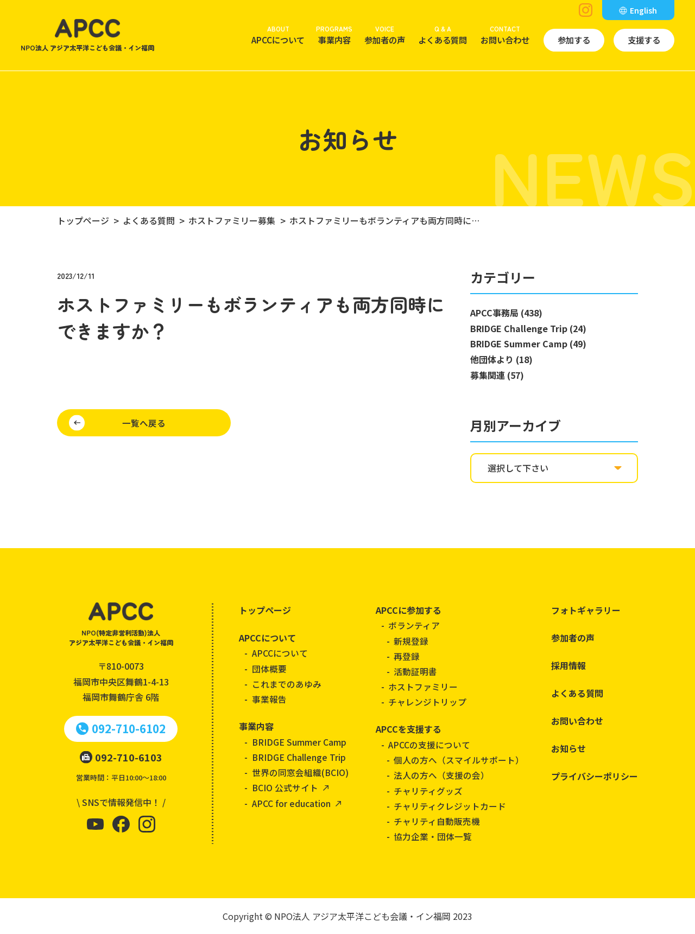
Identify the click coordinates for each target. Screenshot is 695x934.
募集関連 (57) (497, 375)
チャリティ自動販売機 (437, 821)
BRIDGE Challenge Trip (299, 757)
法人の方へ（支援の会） (441, 775)
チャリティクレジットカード (450, 806)
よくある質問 (442, 34)
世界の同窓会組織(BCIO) (300, 772)
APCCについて (278, 34)
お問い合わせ (505, 34)
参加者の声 (384, 34)
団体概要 (269, 669)
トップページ (265, 610)
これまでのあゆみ (286, 684)
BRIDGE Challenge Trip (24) (528, 328)
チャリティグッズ (428, 791)
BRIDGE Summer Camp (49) (528, 343)
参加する (574, 40)
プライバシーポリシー (594, 776)
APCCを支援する (408, 728)
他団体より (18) (501, 359)
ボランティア (414, 625)
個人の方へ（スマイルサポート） (459, 760)
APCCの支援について (429, 745)
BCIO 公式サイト (285, 787)
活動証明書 (415, 671)
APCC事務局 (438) (506, 312)
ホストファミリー (423, 686)
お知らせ (568, 748)
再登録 (407, 656)
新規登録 (411, 641)
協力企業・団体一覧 (433, 836)
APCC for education (291, 803)
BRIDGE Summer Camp (299, 742)
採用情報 (568, 665)
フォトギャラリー (586, 610)
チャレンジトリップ (427, 702)
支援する (644, 40)
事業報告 (269, 699)
